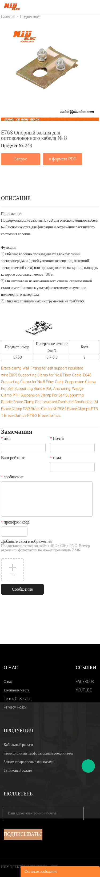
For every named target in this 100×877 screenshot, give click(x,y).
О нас (8, 681)
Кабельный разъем (18, 745)
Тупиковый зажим (18, 770)
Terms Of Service (17, 699)
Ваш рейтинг (13, 458)
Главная (8, 16)
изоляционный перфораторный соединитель (39, 753)
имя (6, 439)
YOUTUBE (84, 690)
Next (92, 71)
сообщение (12, 477)
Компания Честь (17, 690)
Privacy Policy (15, 707)
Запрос (20, 159)
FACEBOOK (85, 681)
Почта (57, 439)
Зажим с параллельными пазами (29, 762)
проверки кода (15, 522)
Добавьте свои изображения (45, 546)
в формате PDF (62, 159)
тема (55, 458)
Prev (8, 71)
